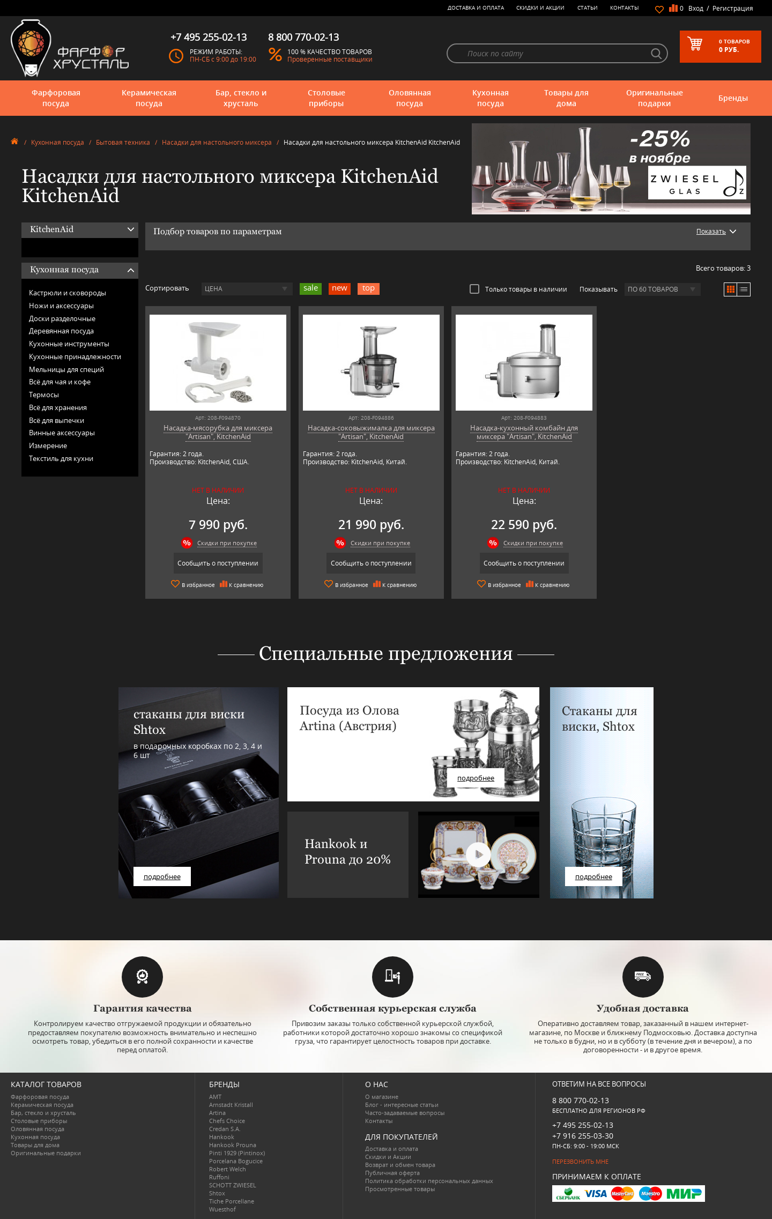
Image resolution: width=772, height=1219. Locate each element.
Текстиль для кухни (61, 458)
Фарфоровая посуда (56, 97)
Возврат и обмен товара (400, 1165)
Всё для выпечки (56, 420)
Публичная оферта (392, 1173)
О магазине (381, 1096)
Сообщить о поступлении (217, 563)
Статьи (587, 7)
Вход (695, 8)
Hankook (221, 1137)
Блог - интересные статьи (402, 1105)
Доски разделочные (62, 318)
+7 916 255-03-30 (582, 1136)
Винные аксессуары (62, 432)
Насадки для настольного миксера (217, 142)
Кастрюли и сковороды (67, 293)
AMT (215, 1096)
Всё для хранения (58, 407)
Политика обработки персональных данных (429, 1181)
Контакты (624, 7)
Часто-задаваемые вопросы (404, 1113)
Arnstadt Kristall (231, 1105)
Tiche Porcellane (231, 1201)
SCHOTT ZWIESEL (232, 1185)
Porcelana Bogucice (236, 1161)
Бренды (733, 98)
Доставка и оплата (476, 7)
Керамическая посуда (149, 97)
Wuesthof (222, 1209)
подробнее (162, 876)
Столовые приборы (326, 97)
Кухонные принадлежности (75, 356)
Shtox (217, 1193)
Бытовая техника (123, 142)
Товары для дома (566, 97)
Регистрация (732, 8)
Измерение (48, 445)
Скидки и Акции (540, 7)
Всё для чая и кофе (60, 381)
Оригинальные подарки (654, 97)
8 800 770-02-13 (580, 1100)
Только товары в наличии (518, 289)
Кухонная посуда (490, 97)
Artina (217, 1113)
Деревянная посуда (61, 331)
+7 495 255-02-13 (582, 1125)
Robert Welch (227, 1169)
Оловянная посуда (410, 97)
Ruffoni (219, 1177)
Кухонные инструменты (69, 343)
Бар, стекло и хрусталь (241, 97)
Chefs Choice (227, 1121)
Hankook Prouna (232, 1145)
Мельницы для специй (66, 369)
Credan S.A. (225, 1129)
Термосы (44, 394)
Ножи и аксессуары (61, 305)
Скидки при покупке (227, 543)
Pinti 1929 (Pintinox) (237, 1153)
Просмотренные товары (400, 1189)
